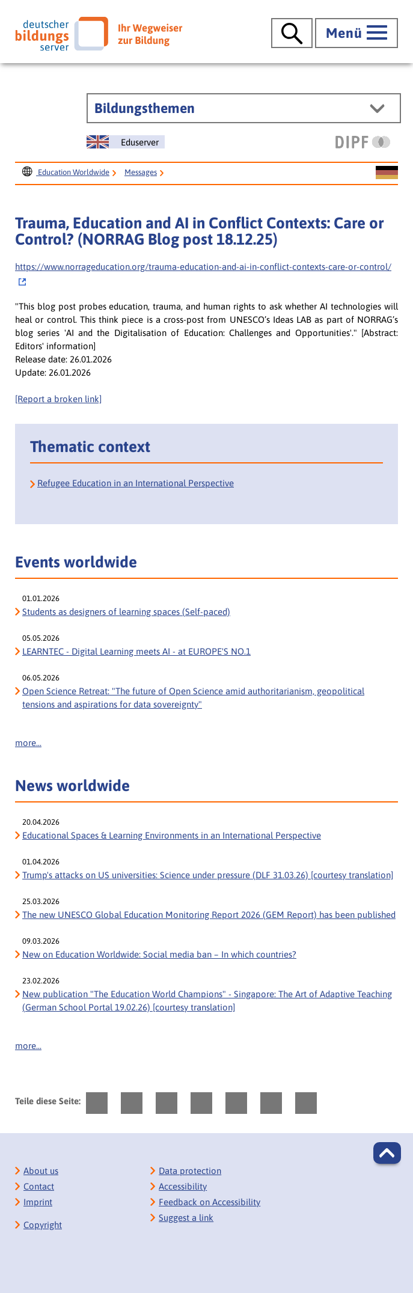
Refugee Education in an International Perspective (135, 483)
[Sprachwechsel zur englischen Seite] (126, 141)
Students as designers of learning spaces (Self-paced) (126, 612)
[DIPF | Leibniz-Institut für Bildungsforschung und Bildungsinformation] (363, 142)
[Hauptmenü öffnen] (356, 33)
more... (28, 743)
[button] (387, 1153)
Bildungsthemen (144, 108)
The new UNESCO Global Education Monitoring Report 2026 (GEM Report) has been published (209, 914)
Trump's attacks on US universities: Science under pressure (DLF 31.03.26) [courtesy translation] (207, 875)
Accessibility (183, 1186)
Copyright (42, 1225)
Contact (38, 1186)
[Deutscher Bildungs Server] (98, 33)
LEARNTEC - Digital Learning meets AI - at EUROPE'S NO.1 (136, 651)
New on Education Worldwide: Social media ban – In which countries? (159, 954)
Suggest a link (186, 1217)
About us (40, 1171)
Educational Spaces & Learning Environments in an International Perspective (171, 835)
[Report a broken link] (58, 399)
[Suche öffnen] (292, 33)
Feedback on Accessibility (209, 1202)
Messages (140, 172)
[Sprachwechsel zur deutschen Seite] (387, 173)
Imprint (37, 1202)
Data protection (190, 1171)
